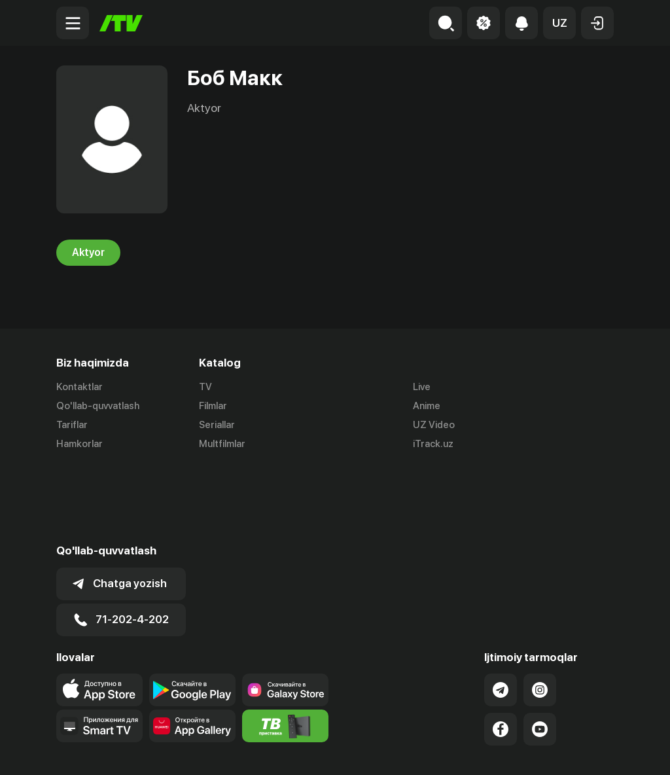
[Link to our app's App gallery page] (192, 648)
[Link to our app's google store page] (192, 612)
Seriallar (217, 425)
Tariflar (72, 425)
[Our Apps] (99, 648)
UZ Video (434, 425)
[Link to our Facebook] (500, 651)
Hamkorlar (79, 444)
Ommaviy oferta (487, 751)
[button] (559, 23)
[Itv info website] (285, 648)
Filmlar (213, 406)
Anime (426, 406)
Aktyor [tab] (88, 253)
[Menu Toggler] (72, 23)
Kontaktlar (79, 387)
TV (205, 387)
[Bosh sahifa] (121, 23)
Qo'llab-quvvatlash (97, 406)
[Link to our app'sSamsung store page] (285, 612)
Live (422, 387)
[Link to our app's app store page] (99, 612)
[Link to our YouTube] (539, 651)
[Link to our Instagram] (539, 612)
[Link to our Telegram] (500, 612)
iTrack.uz (433, 444)
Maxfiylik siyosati (576, 751)
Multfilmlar (222, 444)
